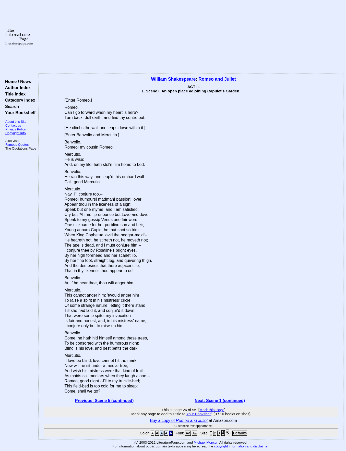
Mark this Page (211, 410)
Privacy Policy (15, 129)
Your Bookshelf (19, 112)
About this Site (16, 122)
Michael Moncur (206, 442)
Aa (188, 433)
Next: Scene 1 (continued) (220, 400)
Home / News (17, 81)
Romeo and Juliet (217, 79)
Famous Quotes (17, 145)
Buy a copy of (179, 420)
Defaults (240, 433)
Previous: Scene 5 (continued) (104, 400)
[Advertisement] (191, 37)
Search (11, 106)
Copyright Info (15, 133)
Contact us (13, 125)
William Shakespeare (173, 79)
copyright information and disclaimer (241, 446)
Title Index (14, 94)
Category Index (19, 100)
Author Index (17, 87)
